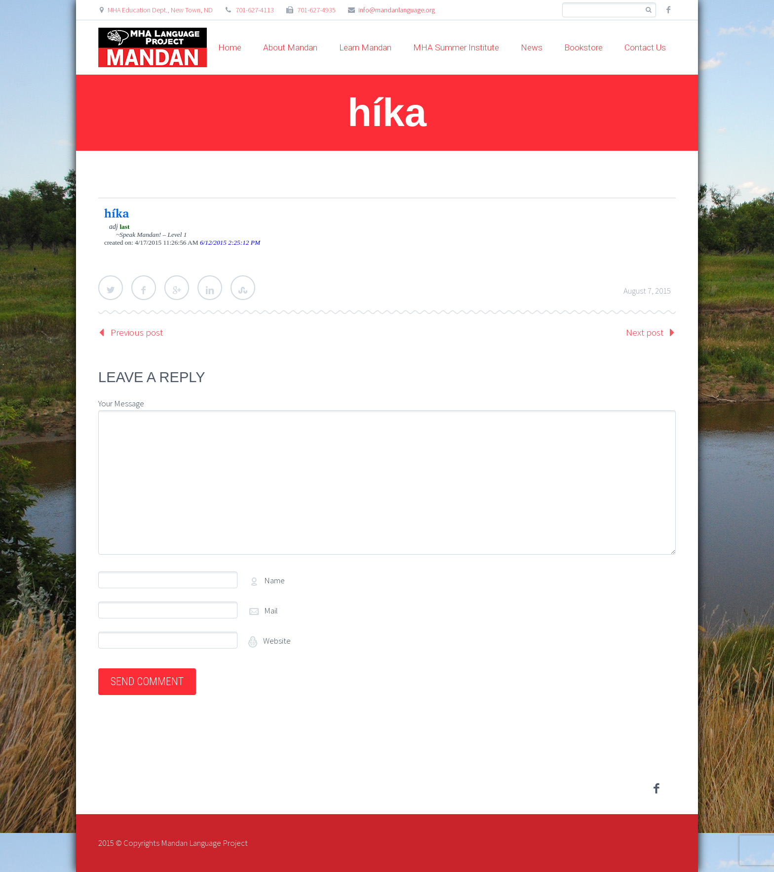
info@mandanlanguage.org (396, 9)
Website (276, 640)
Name (274, 580)
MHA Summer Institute (456, 47)
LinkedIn (209, 287)
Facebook (143, 287)
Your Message (121, 403)
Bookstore (583, 47)
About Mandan (290, 47)
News (531, 47)
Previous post (137, 332)
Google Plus (176, 287)
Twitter (110, 287)
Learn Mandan (365, 47)
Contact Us (645, 47)
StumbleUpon (243, 287)
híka (116, 213)
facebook (668, 9)
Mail (271, 610)
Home (229, 47)
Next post (644, 332)
